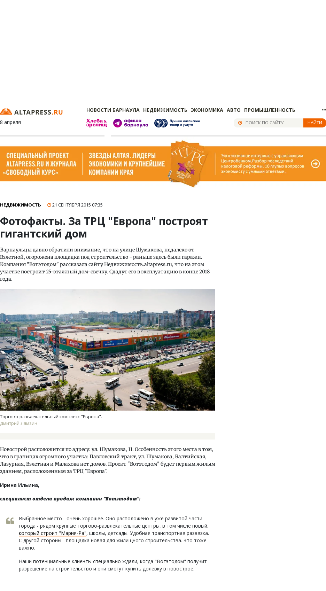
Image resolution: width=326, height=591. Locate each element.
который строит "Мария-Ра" (52, 533)
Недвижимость (165, 110)
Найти (315, 122)
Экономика (207, 110)
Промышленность (269, 110)
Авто (234, 110)
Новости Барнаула (113, 110)
